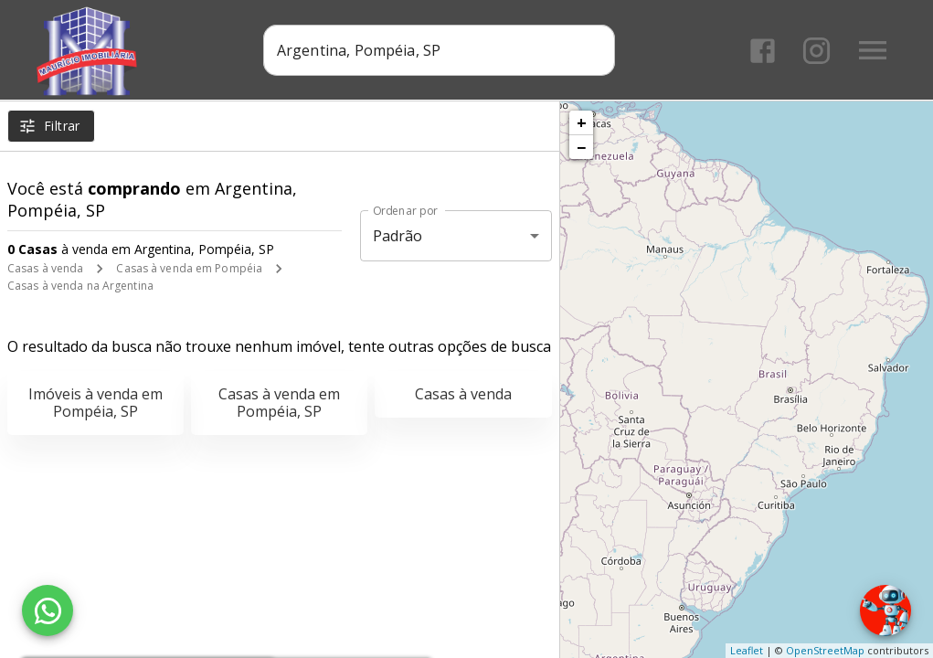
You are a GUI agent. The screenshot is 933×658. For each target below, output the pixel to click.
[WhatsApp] (47, 610)
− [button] (581, 147)
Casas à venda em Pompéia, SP (279, 402)
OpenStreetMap (825, 650)
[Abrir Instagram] (816, 51)
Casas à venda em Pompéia (189, 268)
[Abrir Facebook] (763, 51)
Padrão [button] (398, 236)
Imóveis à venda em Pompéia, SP (95, 402)
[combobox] (439, 50)
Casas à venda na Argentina (80, 285)
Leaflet (746, 650)
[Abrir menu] (872, 50)
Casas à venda (45, 268)
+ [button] (582, 122)
